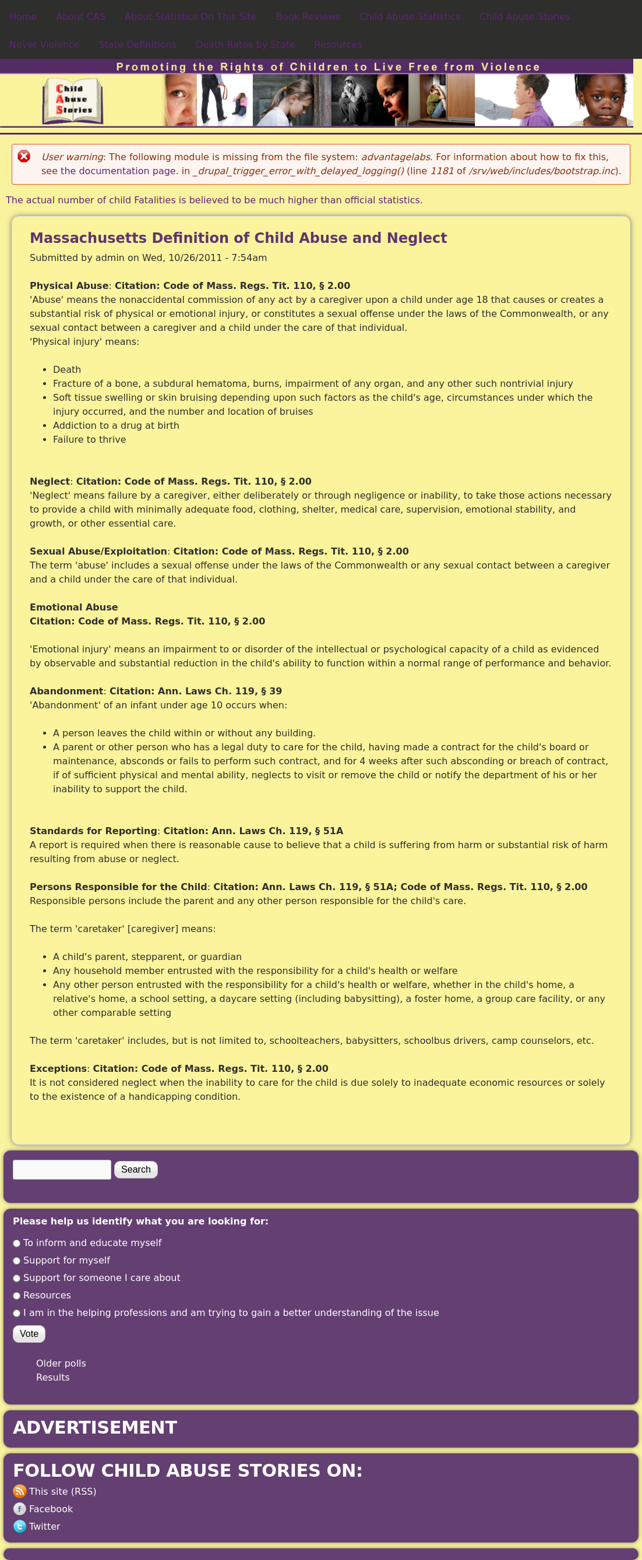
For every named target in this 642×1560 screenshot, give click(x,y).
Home (23, 16)
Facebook (51, 1509)
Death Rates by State (245, 44)
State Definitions (138, 44)
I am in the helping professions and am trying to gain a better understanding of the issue (231, 1312)
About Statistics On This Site (191, 16)
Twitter (45, 1526)
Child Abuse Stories (524, 16)
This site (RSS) (63, 1491)
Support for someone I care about (102, 1277)
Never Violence (44, 44)
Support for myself (66, 1260)
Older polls (61, 1363)
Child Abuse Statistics (409, 16)
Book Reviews (308, 16)
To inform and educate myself (92, 1242)
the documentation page (118, 171)
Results (53, 1377)
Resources (338, 44)
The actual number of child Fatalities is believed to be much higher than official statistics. (214, 200)
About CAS (80, 16)
